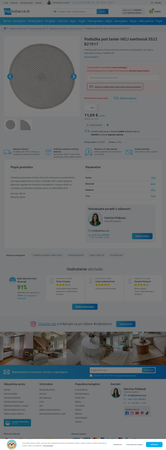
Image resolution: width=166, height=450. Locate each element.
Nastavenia (117, 444)
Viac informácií (48, 446)
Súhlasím (154, 444)
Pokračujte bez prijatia (134, 444)
